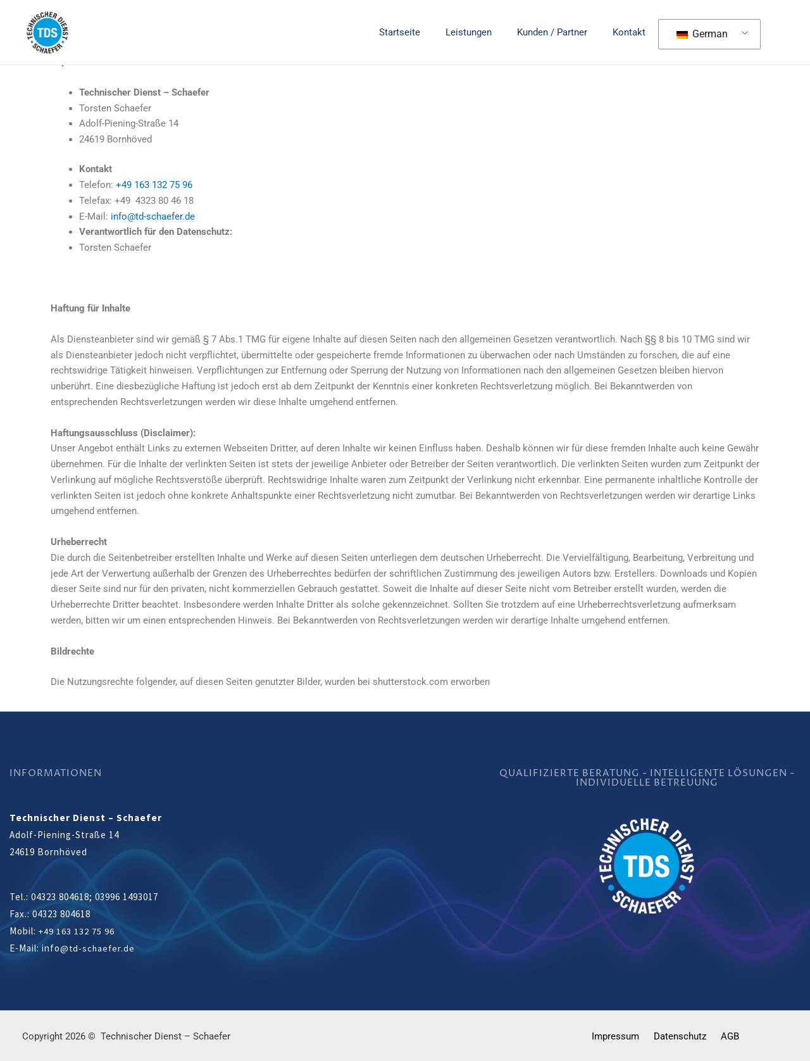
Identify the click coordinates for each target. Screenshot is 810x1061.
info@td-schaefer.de (153, 216)
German (702, 34)
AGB (725, 1035)
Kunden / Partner (561, 32)
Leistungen (484, 32)
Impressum (620, 1035)
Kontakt (632, 32)
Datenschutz (680, 1035)
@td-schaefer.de (98, 948)
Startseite (421, 32)
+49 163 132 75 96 (154, 185)
